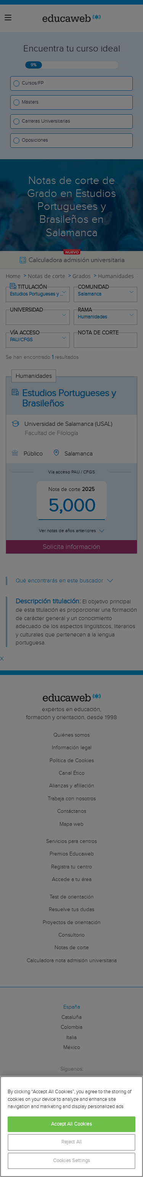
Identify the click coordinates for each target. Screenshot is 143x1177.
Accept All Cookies (71, 1124)
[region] (71, 1126)
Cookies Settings (71, 1161)
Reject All (71, 1142)
